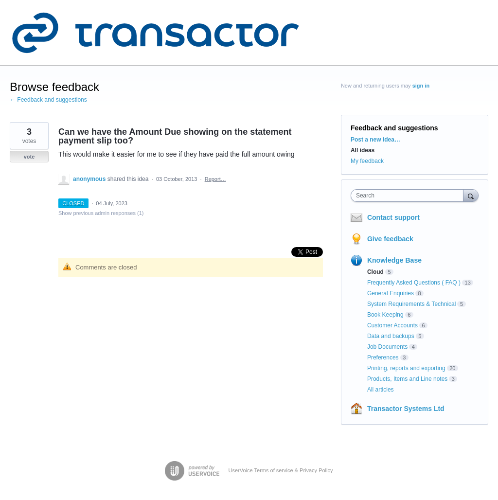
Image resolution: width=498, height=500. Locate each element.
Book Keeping (385, 314)
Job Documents (387, 346)
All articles (380, 389)
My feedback (367, 161)
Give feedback (390, 239)
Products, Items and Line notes (407, 378)
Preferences (383, 357)
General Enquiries (390, 293)
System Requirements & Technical (411, 304)
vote (29, 157)
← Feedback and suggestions (48, 99)
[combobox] (409, 195)
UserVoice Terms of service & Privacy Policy (281, 470)
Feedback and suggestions (394, 128)
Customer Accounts (392, 325)
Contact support (393, 217)
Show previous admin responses (100, 213)
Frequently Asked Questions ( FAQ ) (414, 282)
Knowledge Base (394, 260)
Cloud (375, 271)
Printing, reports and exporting (406, 368)
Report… (215, 179)
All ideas (362, 150)
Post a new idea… (375, 139)
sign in (420, 86)
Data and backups (390, 336)
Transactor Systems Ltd (406, 408)
